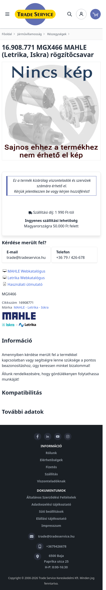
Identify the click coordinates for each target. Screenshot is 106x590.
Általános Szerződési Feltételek (51, 497)
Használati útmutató (25, 284)
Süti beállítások (51, 511)
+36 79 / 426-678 (70, 257)
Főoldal (7, 34)
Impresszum (51, 525)
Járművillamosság (29, 34)
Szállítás (51, 474)
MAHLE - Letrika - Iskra (31, 307)
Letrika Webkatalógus (26, 277)
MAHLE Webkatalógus (26, 271)
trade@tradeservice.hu (26, 257)
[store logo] (35, 14)
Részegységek (56, 34)
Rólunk (51, 453)
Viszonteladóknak (51, 481)
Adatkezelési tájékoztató (51, 504)
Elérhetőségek (51, 460)
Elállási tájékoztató (51, 518)
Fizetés (51, 467)
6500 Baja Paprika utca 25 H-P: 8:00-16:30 (56, 561)
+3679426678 (56, 546)
